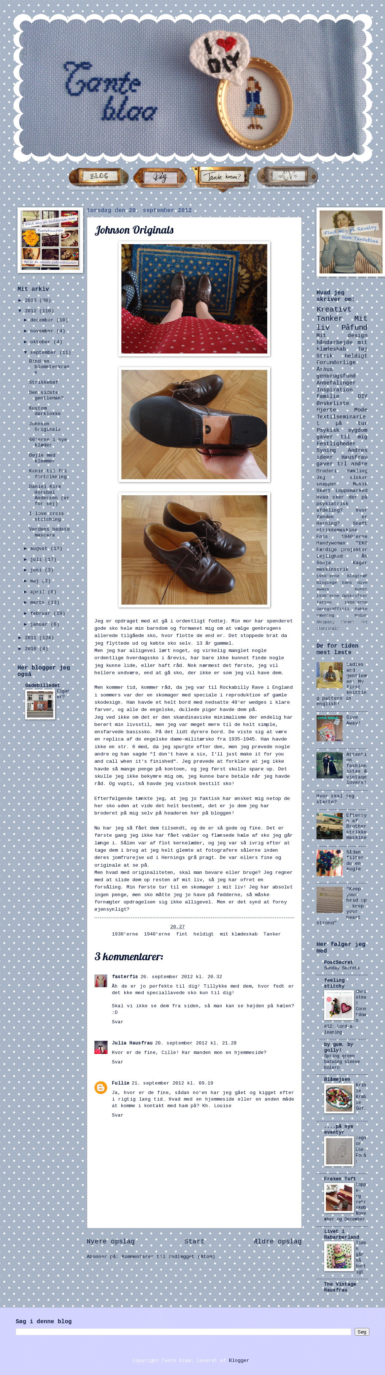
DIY (363, 397)
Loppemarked (351, 491)
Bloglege (326, 583)
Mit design (342, 336)
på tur (351, 424)
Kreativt (333, 310)
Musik (360, 484)
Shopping (325, 622)
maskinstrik (332, 569)
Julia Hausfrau (132, 1043)
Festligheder (336, 444)
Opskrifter (355, 596)
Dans (347, 583)
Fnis (322, 537)
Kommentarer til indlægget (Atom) (168, 1257)
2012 (32, 311)
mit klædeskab (239, 934)
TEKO (362, 543)
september (44, 353)
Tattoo (324, 602)
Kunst (361, 589)
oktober (42, 342)
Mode (361, 410)
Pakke (361, 609)
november (43, 331)
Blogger (239, 1361)
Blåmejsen (337, 1080)
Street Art (354, 622)
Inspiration (334, 390)
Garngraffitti (333, 609)
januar (40, 624)
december (43, 320)
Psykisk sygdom (342, 431)
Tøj (363, 349)
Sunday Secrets (342, 968)
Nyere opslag (111, 1242)
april (39, 592)
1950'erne (327, 576)
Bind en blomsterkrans (49, 367)
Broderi (326, 471)
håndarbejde (334, 343)
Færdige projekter (342, 550)
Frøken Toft (340, 1179)
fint (182, 934)
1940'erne (157, 934)
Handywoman (331, 543)
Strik (324, 356)
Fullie (120, 1083)
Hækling (357, 471)
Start (194, 1242)
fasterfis (125, 977)
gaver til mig (342, 437)
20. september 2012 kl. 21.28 (196, 1043)
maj (36, 581)
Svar (118, 1022)
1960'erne (356, 602)
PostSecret (338, 963)
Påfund (354, 328)
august (40, 549)
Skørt (323, 491)
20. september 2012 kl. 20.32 (181, 977)
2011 (32, 638)
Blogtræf (357, 576)
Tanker (272, 934)
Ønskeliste (332, 404)
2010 (32, 649)
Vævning (325, 615)
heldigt (204, 934)
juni (37, 570)
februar (42, 614)
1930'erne (125, 934)
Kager (360, 563)
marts (39, 603)
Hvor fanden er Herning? (342, 517)
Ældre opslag (278, 1242)
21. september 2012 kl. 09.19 (172, 1083)
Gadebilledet (42, 686)
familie (327, 397)
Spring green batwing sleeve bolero (342, 1062)
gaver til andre (342, 464)
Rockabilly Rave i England (256, 688)
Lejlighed (329, 556)
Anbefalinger (336, 383)
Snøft (360, 524)
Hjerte (326, 410)
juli (37, 560)
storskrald (327, 629)
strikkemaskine (336, 530)
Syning (326, 451)
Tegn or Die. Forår (361, 1150)
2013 (32, 300)
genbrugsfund (336, 376)
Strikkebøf (43, 382)
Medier (361, 615)
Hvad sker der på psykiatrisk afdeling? (342, 504)
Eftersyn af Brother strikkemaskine (356, 827)
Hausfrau (354, 458)
